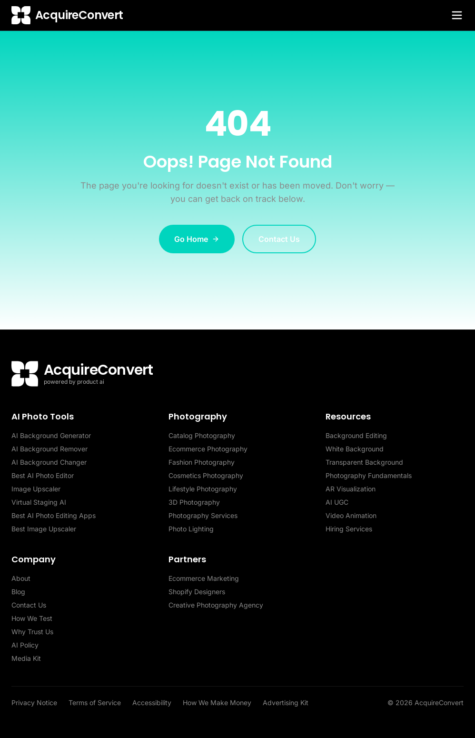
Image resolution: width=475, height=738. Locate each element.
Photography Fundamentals (369, 475)
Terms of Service (95, 702)
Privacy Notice (34, 702)
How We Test (31, 618)
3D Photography (194, 502)
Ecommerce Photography (207, 449)
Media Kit (26, 658)
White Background (355, 449)
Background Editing (356, 435)
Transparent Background (364, 462)
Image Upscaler (35, 489)
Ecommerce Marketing (203, 578)
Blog (18, 592)
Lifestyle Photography (202, 489)
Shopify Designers (196, 592)
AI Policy (25, 645)
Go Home (196, 239)
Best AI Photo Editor (42, 475)
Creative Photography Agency (215, 605)
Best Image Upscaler (43, 529)
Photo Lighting (191, 529)
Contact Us (279, 239)
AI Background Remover (49, 449)
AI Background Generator (51, 435)
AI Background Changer (49, 462)
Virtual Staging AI (38, 502)
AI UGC (337, 502)
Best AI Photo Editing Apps (53, 515)
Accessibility (151, 702)
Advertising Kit (285, 702)
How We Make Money (217, 702)
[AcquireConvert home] (67, 15)
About (20, 578)
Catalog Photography (201, 435)
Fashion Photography (201, 462)
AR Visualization (351, 489)
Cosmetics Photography (205, 475)
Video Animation (351, 515)
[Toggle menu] (457, 15)
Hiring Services (349, 529)
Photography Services (203, 515)
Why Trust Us (32, 632)
